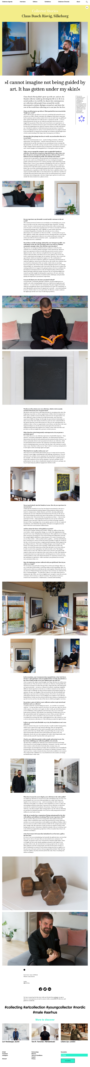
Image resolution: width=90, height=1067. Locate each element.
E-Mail (4, 1052)
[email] (74, 1055)
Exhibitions (48, 1)
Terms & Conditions (37, 1055)
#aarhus (50, 1012)
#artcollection (34, 1007)
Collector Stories (45, 11)
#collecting (14, 1007)
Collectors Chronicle (63, 1)
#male (38, 1012)
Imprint (34, 1057)
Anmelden (68, 1060)
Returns (34, 1053)
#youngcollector (59, 1007)
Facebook (5, 1053)
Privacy (33, 1058)
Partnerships (35, 1052)
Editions (35, 1)
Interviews (22, 1)
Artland (56, 997)
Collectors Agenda (7, 1)
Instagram (5, 1055)
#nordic (79, 1007)
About (78, 1)
